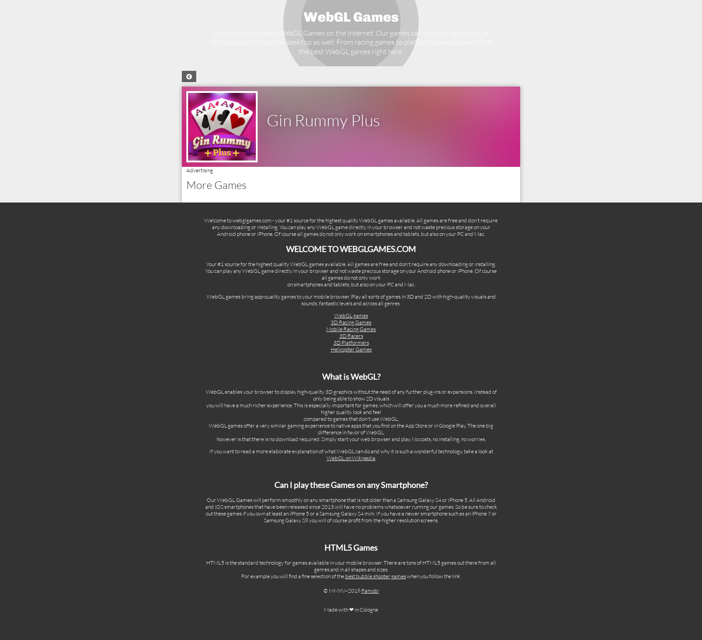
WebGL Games (351, 17)
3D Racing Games (351, 322)
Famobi (370, 590)
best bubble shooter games (375, 576)
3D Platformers (351, 342)
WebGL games (351, 315)
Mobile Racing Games (351, 329)
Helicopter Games (351, 349)
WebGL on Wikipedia (351, 458)
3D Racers (351, 335)
